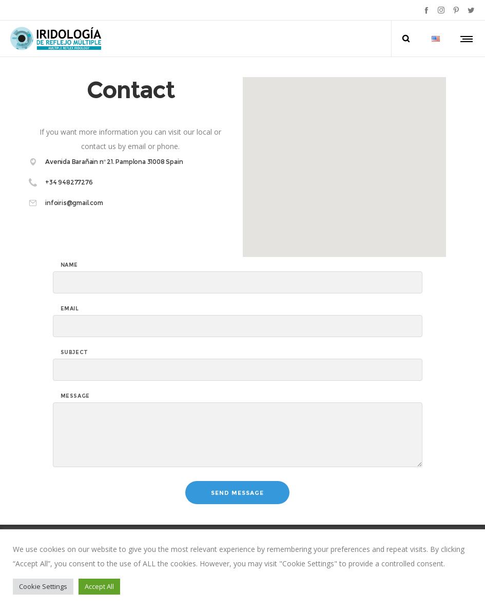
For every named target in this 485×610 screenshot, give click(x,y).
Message (75, 396)
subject (74, 352)
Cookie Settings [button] (43, 586)
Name (69, 265)
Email (70, 308)
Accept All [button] (99, 586)
